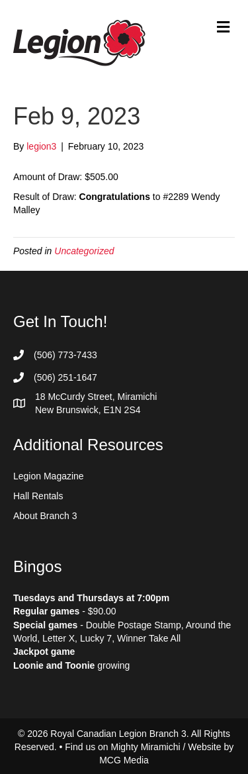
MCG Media (124, 760)
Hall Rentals (38, 496)
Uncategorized (84, 251)
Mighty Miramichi (146, 747)
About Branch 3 (45, 515)
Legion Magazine (48, 476)
